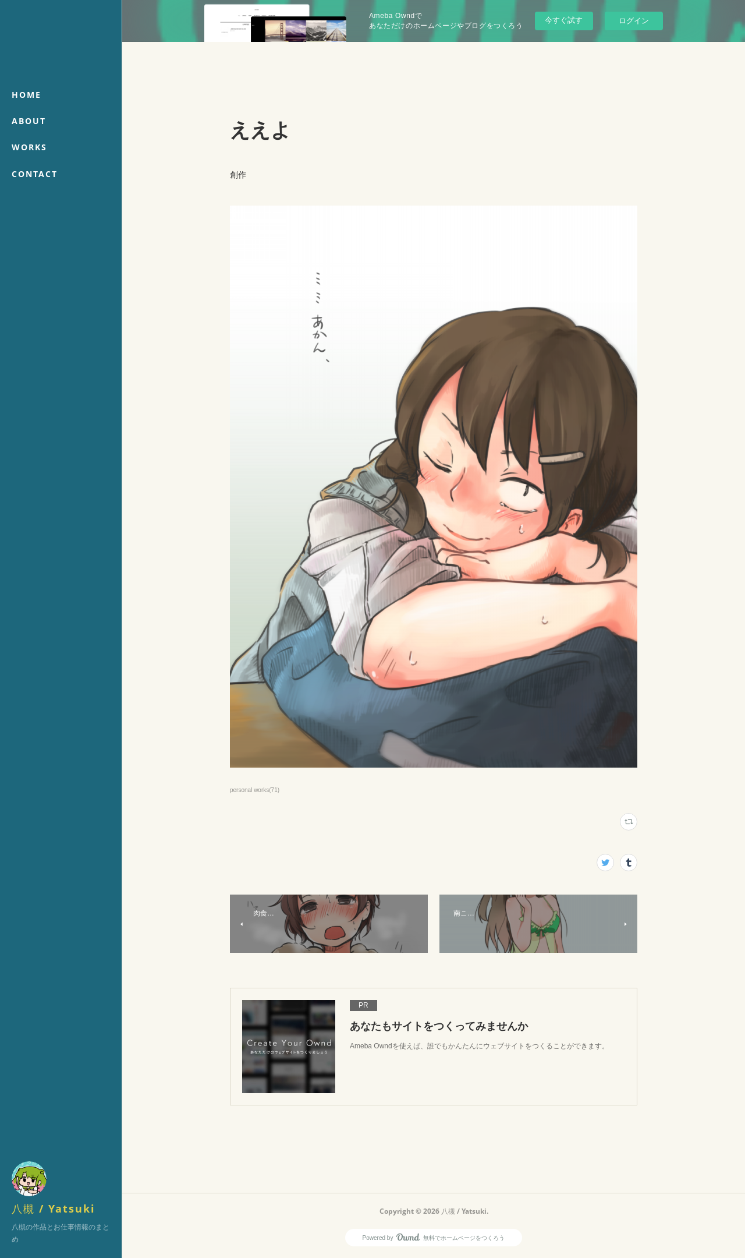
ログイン (634, 20)
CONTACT (35, 173)
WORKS (29, 147)
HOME (26, 94)
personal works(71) (254, 790)
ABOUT (29, 120)
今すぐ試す (564, 20)
